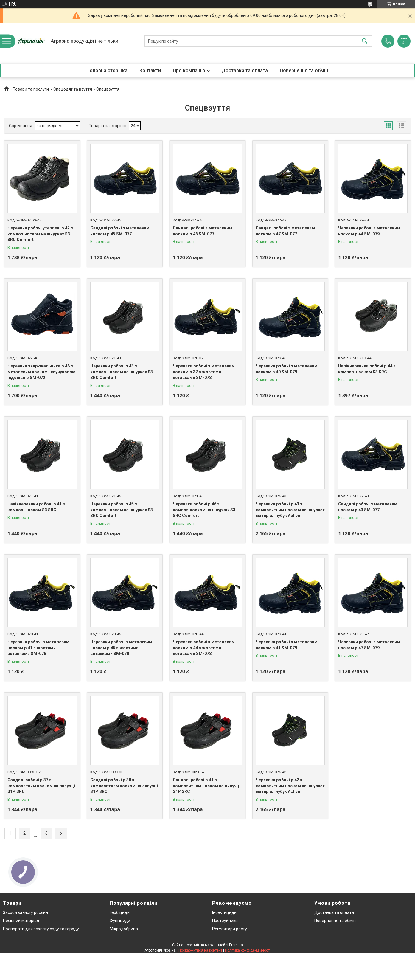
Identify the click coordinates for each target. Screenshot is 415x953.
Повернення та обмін (304, 70)
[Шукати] (365, 41)
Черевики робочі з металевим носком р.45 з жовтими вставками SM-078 (121, 648)
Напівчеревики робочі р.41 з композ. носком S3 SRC (36, 507)
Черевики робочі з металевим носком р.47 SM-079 (369, 645)
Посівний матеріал (21, 920)
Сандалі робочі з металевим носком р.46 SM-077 (202, 231)
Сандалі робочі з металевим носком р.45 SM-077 (120, 231)
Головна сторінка (107, 70)
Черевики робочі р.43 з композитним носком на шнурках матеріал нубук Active (290, 510)
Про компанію (189, 70)
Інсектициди (224, 912)
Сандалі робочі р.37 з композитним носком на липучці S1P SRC (41, 785)
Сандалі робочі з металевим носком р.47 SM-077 (285, 231)
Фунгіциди (120, 920)
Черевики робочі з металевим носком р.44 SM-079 (369, 231)
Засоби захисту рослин (25, 912)
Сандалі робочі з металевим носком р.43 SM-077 (367, 507)
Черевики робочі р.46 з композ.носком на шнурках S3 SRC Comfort (204, 510)
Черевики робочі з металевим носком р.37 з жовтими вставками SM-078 (204, 372)
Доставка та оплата (245, 70)
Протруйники (225, 920)
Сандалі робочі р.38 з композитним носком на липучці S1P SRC (124, 785)
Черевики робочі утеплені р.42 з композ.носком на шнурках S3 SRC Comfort (40, 234)
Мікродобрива (124, 928)
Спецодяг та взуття (72, 89)
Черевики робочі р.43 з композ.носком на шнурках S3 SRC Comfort (121, 372)
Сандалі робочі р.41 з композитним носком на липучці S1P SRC (206, 785)
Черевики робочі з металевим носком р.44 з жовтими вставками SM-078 (204, 648)
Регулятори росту (229, 928)
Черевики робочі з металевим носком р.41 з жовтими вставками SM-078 (38, 648)
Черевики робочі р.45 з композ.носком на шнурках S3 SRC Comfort (121, 510)
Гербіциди (120, 912)
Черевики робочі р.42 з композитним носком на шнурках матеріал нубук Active (290, 785)
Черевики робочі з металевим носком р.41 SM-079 (287, 645)
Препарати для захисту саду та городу (41, 928)
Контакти (150, 70)
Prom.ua (236, 945)
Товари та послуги (31, 89)
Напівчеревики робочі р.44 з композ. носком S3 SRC (367, 369)
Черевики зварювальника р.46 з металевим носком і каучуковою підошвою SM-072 (41, 372)
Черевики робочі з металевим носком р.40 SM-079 (287, 369)
